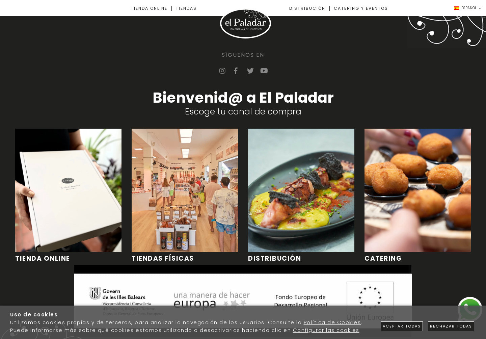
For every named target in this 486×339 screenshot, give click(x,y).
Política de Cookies (332, 322)
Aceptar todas (402, 326)
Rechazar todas (451, 326)
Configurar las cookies (326, 330)
